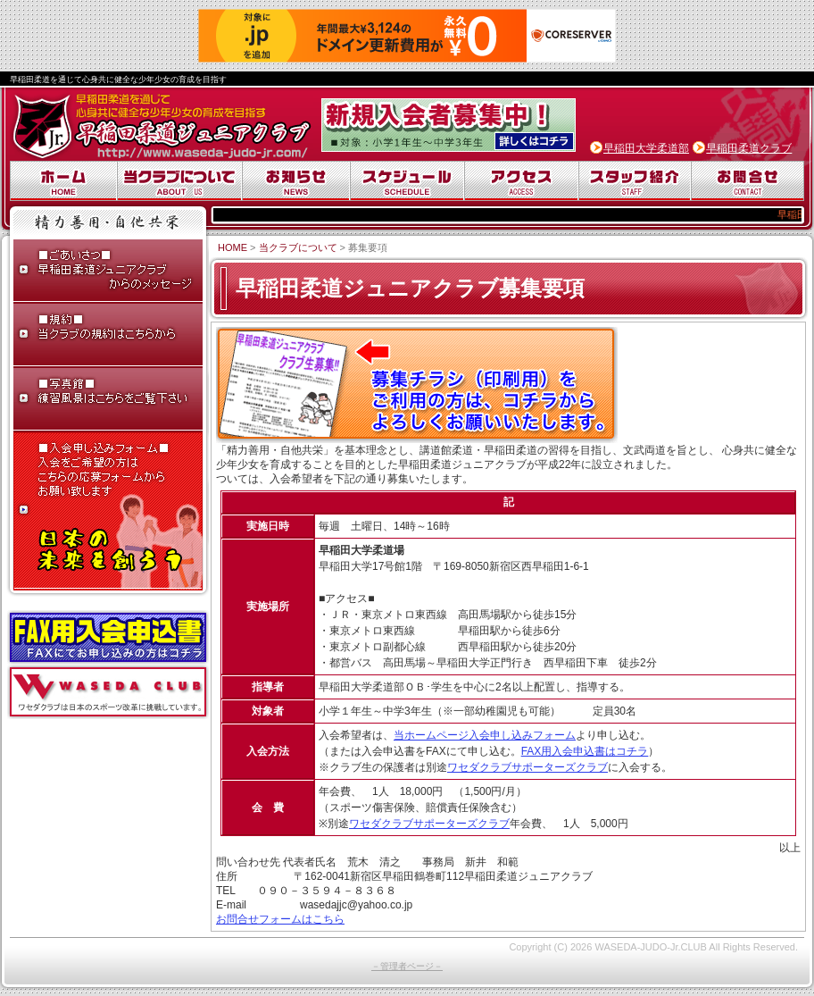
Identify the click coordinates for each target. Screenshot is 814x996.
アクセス (521, 181)
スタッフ (634, 181)
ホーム (63, 181)
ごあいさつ (108, 272)
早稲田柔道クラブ (749, 148)
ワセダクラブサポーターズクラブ (527, 767)
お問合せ (747, 181)
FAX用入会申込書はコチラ (585, 751)
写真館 (108, 400)
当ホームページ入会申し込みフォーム (485, 735)
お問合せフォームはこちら (280, 919)
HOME (232, 247)
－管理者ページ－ (407, 966)
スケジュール (407, 181)
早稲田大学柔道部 (646, 148)
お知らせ (296, 181)
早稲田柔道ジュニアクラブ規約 (108, 336)
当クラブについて (179, 181)
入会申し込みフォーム (108, 511)
